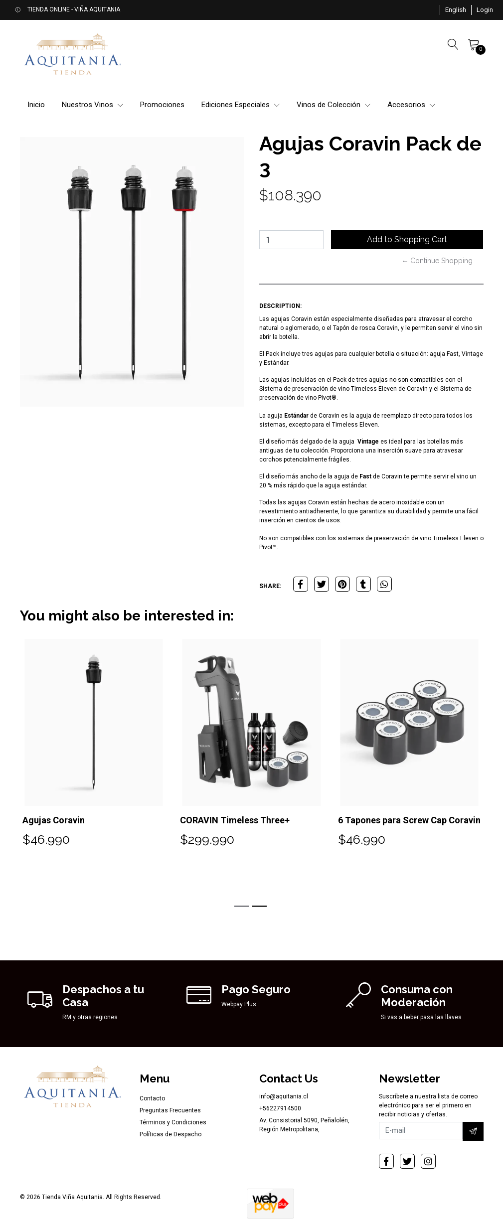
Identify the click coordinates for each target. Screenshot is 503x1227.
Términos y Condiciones (173, 1122)
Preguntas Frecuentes (170, 1110)
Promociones (162, 104)
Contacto (152, 1098)
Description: (280, 306)
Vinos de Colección (333, 104)
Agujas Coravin (53, 820)
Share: (270, 586)
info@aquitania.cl (283, 1096)
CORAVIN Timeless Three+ (235, 820)
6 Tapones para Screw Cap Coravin (409, 820)
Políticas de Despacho (170, 1134)
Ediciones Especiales (240, 104)
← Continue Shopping (437, 261)
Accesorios (411, 104)
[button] (455, 10)
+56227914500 (280, 1108)
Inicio (36, 104)
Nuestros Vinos (92, 104)
